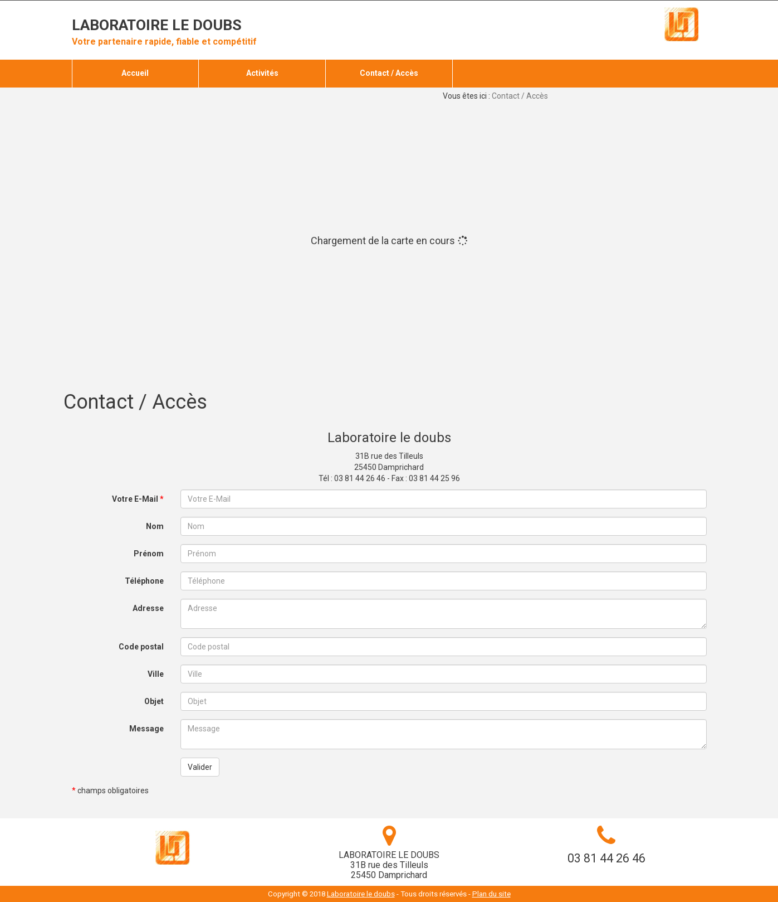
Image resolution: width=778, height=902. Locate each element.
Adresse (148, 608)
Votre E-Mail (138, 498)
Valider (200, 767)
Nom (155, 526)
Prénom (149, 553)
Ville (156, 674)
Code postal (141, 646)
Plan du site (491, 894)
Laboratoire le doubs (157, 25)
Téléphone (144, 580)
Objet (154, 701)
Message (146, 728)
